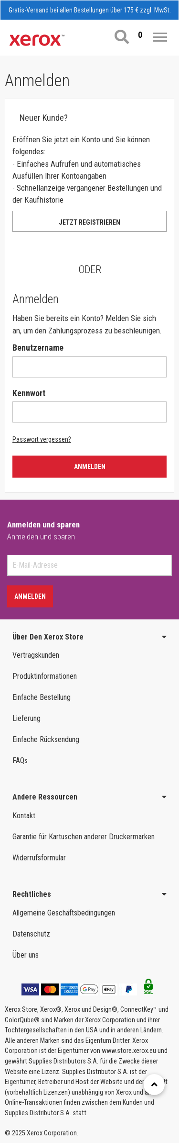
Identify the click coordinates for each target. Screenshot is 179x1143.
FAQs (20, 760)
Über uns (25, 955)
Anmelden (89, 466)
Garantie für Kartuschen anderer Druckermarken (83, 836)
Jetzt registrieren (89, 222)
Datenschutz (31, 933)
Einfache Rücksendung (45, 739)
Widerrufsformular (39, 857)
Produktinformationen (44, 676)
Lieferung (26, 718)
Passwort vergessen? (41, 439)
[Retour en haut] (154, 1084)
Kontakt (23, 815)
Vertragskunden (35, 655)
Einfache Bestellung (41, 697)
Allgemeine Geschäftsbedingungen (63, 912)
